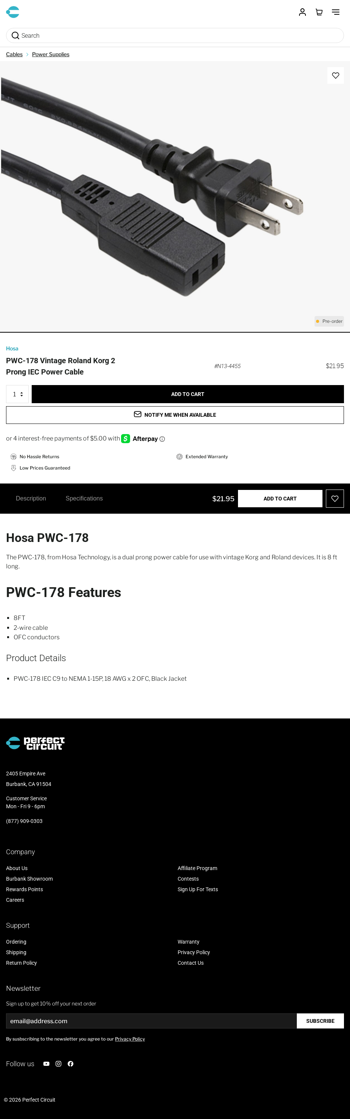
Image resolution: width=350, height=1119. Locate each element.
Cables (14, 54)
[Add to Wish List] (335, 75)
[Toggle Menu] (335, 12)
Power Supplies (50, 54)
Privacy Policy (130, 1039)
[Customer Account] (302, 12)
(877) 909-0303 (24, 821)
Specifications (84, 498)
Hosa (12, 348)
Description (31, 498)
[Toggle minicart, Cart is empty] (319, 12)
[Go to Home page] (12, 12)
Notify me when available (175, 414)
